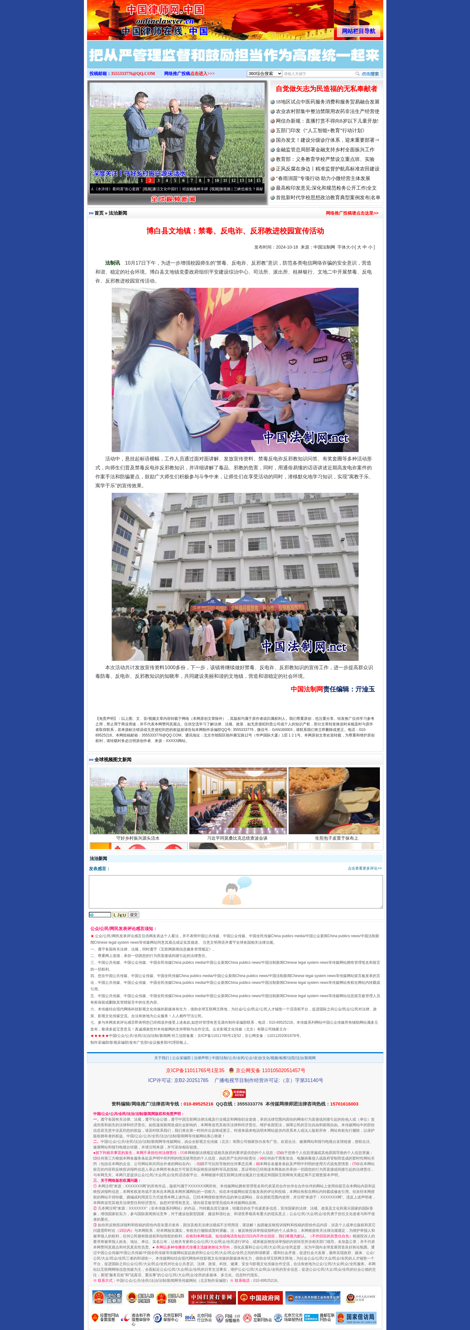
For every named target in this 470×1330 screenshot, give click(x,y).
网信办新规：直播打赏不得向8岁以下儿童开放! (327, 121)
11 (225, 180)
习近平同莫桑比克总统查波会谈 (238, 841)
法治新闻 (118, 213)
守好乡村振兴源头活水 (139, 841)
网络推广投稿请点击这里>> (352, 213)
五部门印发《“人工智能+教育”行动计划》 (321, 130)
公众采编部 (181, 1058)
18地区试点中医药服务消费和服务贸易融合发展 (328, 101)
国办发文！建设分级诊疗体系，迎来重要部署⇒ (328, 140)
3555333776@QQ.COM (133, 73)
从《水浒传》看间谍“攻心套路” (118, 189)
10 (217, 180)
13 (242, 180)
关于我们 (161, 1058)
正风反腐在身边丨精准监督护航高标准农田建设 (328, 168)
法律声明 (201, 1058)
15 (258, 180)
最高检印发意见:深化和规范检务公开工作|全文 (326, 188)
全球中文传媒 (138, 18)
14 (250, 180)
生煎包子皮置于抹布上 (337, 841)
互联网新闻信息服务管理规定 (185, 949)
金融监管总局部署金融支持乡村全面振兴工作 (325, 149)
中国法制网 (324, 247)
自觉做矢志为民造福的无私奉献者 (326, 89)
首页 (99, 213)
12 (233, 180)
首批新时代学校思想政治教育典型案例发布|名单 (328, 197)
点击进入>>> (202, 73)
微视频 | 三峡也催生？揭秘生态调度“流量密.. (259, 189)
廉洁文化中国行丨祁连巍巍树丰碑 (183, 189)
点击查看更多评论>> (365, 868)
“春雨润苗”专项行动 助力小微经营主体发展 (323, 178)
